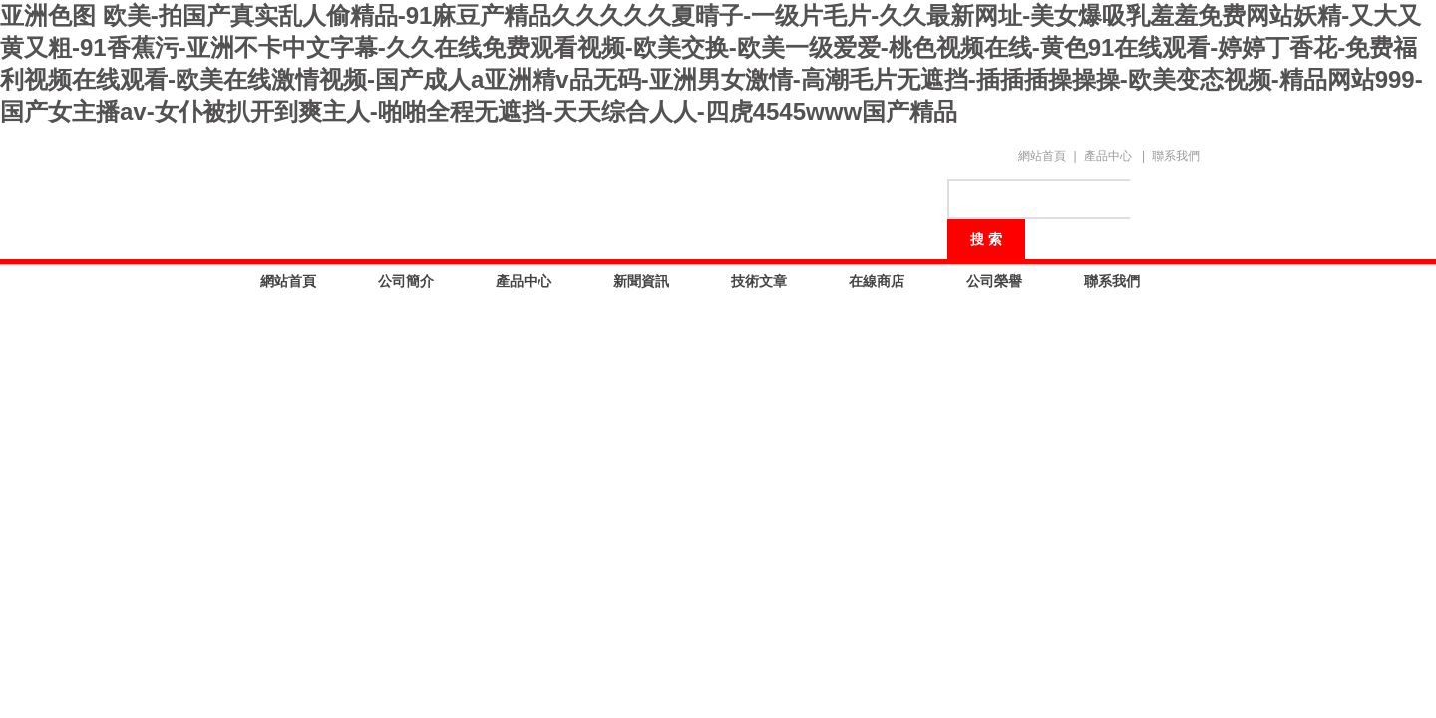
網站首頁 (1042, 156)
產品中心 (1108, 156)
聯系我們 (1176, 156)
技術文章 (759, 281)
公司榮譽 (994, 281)
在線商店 (876, 281)
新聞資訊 (641, 281)
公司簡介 (406, 281)
